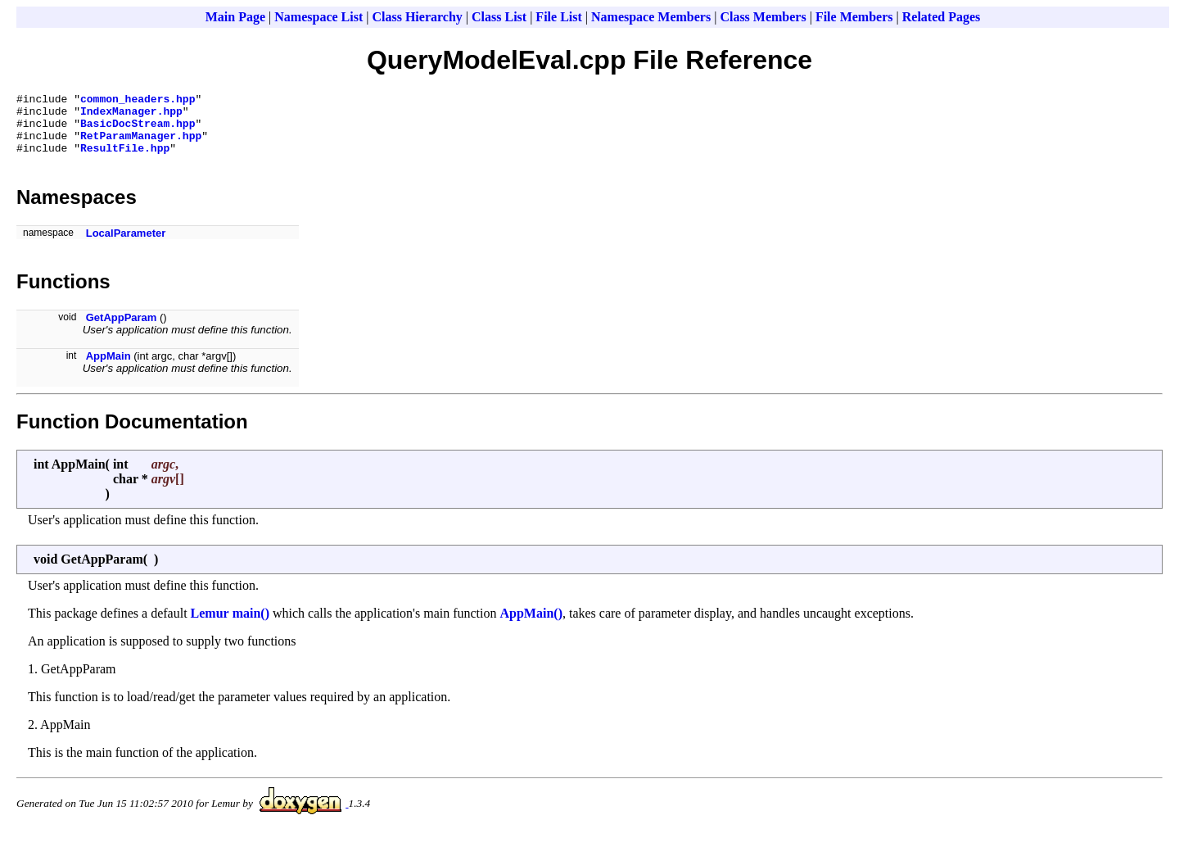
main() (251, 625)
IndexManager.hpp (131, 115)
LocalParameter (126, 245)
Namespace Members (651, 17)
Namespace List (318, 17)
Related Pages (941, 17)
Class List (499, 17)
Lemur (210, 625)
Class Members (763, 17)
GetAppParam (121, 330)
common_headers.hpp (137, 100)
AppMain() (531, 625)
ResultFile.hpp (124, 159)
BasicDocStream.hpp (137, 130)
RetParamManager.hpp (140, 145)
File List (558, 17)
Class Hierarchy (417, 17)
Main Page (235, 17)
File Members (854, 17)
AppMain (108, 368)
